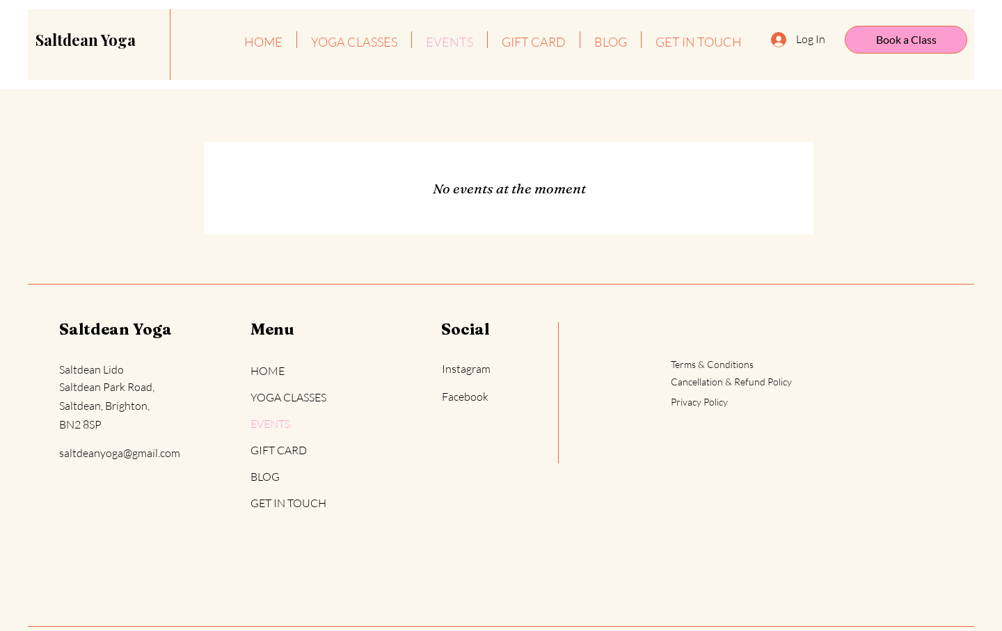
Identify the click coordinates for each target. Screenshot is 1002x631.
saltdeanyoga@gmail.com (119, 453)
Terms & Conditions (712, 364)
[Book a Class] (906, 40)
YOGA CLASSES (288, 397)
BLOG (265, 477)
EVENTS (270, 424)
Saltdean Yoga (115, 329)
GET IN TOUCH (288, 503)
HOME (267, 371)
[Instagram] (490, 369)
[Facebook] (490, 397)
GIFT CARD (278, 450)
